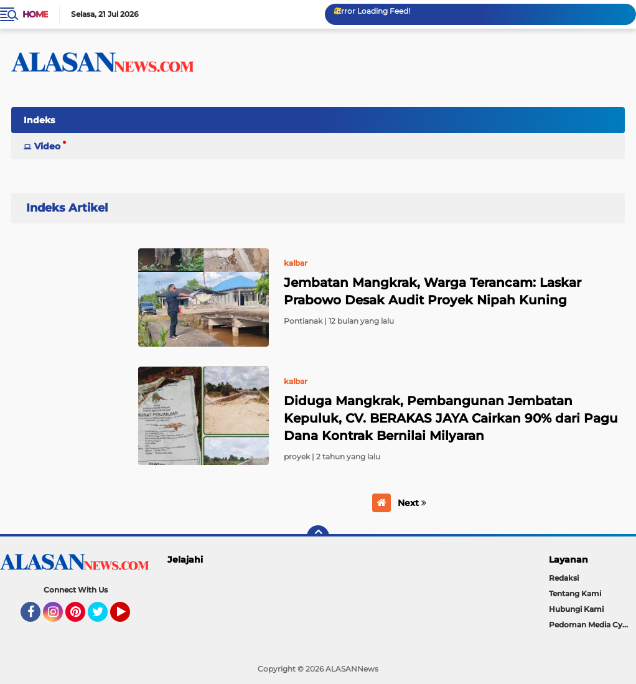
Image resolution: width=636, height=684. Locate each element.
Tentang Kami (575, 593)
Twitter (103, 617)
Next (412, 502)
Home (35, 14)
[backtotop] (318, 536)
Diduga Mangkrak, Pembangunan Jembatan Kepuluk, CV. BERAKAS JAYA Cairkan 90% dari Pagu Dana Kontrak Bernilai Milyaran (451, 418)
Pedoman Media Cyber (592, 624)
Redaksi (564, 578)
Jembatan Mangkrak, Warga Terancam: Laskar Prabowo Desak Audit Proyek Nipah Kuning (432, 291)
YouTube (128, 617)
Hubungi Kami (576, 609)
